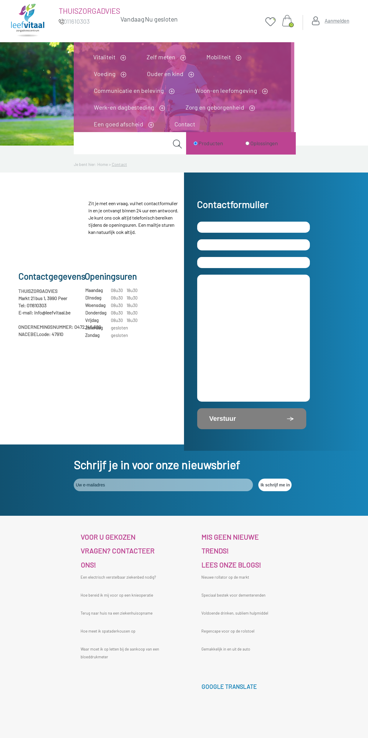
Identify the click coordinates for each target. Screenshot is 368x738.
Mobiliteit (218, 57)
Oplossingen (264, 143)
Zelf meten (161, 57)
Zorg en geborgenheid (214, 107)
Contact (184, 124)
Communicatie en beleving (129, 90)
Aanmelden (337, 21)
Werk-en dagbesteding (124, 107)
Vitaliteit (104, 57)
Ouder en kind (165, 73)
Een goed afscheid (118, 124)
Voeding (105, 73)
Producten (210, 143)
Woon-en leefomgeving (226, 90)
